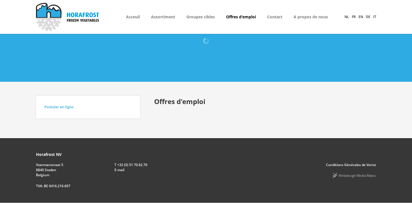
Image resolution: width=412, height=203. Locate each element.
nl (347, 16)
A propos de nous (311, 16)
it (374, 16)
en (361, 16)
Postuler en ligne (58, 106)
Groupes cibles (200, 16)
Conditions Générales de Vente (351, 164)
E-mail (119, 169)
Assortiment (163, 16)
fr (354, 16)
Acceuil (133, 16)
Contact (274, 16)
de (368, 16)
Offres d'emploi (241, 16)
